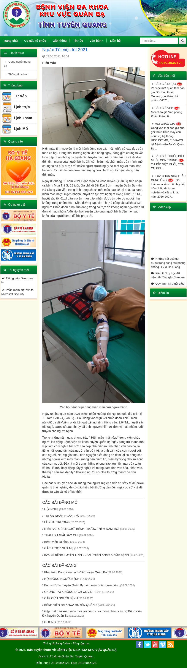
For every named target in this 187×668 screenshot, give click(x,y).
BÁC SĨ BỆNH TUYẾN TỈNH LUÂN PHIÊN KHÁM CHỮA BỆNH (93, 554)
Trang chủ (12, 40)
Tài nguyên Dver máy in (17, 280)
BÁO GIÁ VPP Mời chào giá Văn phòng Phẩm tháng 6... (166, 112)
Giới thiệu (59, 40)
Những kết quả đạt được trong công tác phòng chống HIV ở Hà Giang (168, 263)
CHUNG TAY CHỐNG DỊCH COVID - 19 (78, 591)
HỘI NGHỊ (58, 509)
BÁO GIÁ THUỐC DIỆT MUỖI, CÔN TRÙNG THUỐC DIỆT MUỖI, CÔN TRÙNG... (168, 162)
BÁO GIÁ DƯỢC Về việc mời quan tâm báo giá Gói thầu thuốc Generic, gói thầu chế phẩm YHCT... (168, 92)
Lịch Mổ (15, 129)
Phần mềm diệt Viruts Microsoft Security (17, 292)
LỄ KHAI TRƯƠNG (63, 522)
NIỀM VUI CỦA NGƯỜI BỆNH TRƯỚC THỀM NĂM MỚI (88, 528)
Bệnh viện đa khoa (63, 541)
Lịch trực (16, 107)
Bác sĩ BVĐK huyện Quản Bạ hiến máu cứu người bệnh (88, 585)
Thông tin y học (16, 74)
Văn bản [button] (97, 40)
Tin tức (78, 40)
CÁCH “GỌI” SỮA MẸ (65, 548)
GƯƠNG (56, 622)
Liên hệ (115, 40)
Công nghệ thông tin (17, 63)
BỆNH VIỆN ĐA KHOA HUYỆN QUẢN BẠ (78, 604)
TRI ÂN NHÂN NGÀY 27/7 (68, 515)
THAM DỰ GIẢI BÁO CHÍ (68, 535)
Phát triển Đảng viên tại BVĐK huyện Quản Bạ (82, 572)
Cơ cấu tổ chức (35, 40)
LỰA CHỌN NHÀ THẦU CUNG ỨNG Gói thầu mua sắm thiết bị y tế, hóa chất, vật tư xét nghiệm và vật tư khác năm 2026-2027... (168, 186)
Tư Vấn (14, 96)
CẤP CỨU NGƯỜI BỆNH (67, 598)
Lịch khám (17, 118)
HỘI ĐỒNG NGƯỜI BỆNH (68, 578)
